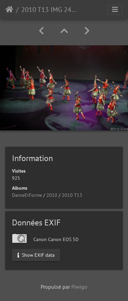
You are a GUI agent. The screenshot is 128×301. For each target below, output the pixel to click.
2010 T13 (72, 195)
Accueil (9, 9)
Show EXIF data (36, 255)
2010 (51, 195)
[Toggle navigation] (115, 9)
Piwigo (79, 286)
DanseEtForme (27, 195)
